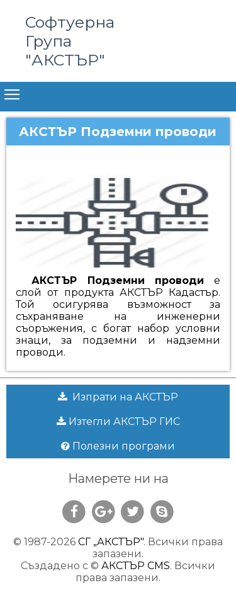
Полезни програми (118, 446)
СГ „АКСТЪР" (110, 542)
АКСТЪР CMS (135, 566)
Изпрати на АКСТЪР (118, 397)
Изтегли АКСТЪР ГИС (118, 421)
